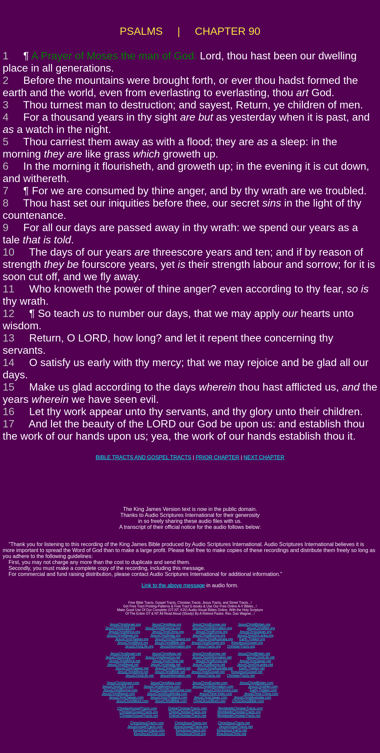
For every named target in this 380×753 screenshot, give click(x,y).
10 (9, 252)
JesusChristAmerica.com (162, 686)
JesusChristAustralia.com (252, 697)
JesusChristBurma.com (120, 690)
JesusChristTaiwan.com (126, 697)
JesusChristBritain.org (254, 624)
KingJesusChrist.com (149, 734)
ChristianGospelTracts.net (139, 716)
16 (9, 411)
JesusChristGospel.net (208, 672)
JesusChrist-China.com (261, 694)
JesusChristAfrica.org (124, 632)
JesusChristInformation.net (212, 657)
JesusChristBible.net (170, 672)
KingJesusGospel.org (247, 643)
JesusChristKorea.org (211, 632)
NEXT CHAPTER (264, 457)
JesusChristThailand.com (168, 697)
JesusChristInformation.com (212, 686)
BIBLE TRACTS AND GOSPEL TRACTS (143, 457)
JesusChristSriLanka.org (255, 635)
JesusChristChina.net (168, 661)
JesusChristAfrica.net (124, 661)
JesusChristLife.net (260, 657)
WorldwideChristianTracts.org (239, 712)
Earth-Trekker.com (263, 690)
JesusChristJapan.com (210, 697)
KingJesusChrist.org (190, 734)
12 (9, 313)
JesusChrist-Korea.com (220, 690)
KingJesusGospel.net (247, 672)
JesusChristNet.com (263, 686)
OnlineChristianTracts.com (187, 708)
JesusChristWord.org (132, 643)
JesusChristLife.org (139, 646)
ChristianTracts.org (241, 646)
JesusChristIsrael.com (123, 683)
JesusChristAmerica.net (162, 657)
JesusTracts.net (208, 675)
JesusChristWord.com (132, 701)
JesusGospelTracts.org (191, 726)
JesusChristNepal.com (118, 694)
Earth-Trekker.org (252, 639)
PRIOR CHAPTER (217, 457)
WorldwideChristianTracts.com (240, 708)
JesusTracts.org (209, 646)
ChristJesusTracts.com (147, 723)
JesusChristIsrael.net (125, 654)
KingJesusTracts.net (232, 730)
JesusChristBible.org (169, 643)
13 (9, 338)
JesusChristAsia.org (166, 624)
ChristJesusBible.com (248, 701)
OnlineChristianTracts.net (187, 716)
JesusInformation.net (175, 675)
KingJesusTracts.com (149, 730)
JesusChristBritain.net (254, 654)
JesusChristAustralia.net (215, 668)
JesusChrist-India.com (215, 694)
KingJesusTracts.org (191, 730)
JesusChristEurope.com (209, 683)
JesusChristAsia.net (166, 654)
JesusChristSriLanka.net (255, 664)
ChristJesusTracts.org (191, 723)
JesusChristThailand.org (172, 639)
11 (9, 289)
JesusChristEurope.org (209, 624)
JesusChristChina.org (168, 632)
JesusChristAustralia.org (215, 639)
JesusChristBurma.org (208, 635)
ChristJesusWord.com (209, 701)
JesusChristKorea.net (211, 661)
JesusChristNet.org (260, 628)
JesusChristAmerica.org (162, 628)
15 (9, 387)
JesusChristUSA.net (120, 657)
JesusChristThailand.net (172, 668)
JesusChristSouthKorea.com (170, 690)
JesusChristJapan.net (255, 661)
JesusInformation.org (175, 646)
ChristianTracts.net (241, 675)
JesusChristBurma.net (208, 664)
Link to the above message (173, 585)
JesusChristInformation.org (212, 628)
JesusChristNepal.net (122, 664)
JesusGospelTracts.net (236, 726)
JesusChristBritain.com (256, 683)
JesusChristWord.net (133, 672)
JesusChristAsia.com (165, 683)
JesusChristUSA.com (118, 686)
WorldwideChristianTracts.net (238, 716)
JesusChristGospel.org (208, 643)
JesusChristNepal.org (122, 635)
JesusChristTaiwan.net (131, 668)
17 (9, 424)
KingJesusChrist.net (231, 734)
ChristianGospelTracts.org (138, 712)
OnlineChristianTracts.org (187, 712)
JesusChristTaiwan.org (131, 639)
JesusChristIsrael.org (125, 624)
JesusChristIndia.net (165, 664)
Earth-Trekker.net (252, 668)
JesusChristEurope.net (209, 654)
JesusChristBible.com (171, 701)
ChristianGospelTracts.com (137, 708)
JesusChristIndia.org (165, 635)
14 (9, 362)
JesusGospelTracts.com (145, 726)
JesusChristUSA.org (120, 628)
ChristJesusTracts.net (234, 723)
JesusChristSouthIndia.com (167, 694)
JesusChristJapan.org (256, 632)
